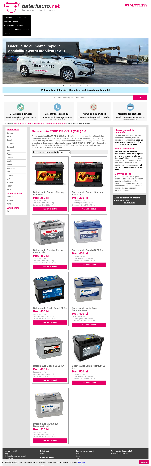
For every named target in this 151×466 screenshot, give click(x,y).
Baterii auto (8, 17)
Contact (99, 17)
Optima (10, 159)
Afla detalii (81, 462)
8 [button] (87, 69)
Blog (6, 437)
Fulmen (10, 141)
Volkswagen (80, 447)
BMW (9, 120)
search (140, 81)
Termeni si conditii (11, 447)
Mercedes (11, 152)
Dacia (78, 440)
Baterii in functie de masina (22, 107)
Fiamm (10, 138)
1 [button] (63, 69)
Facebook (8, 450)
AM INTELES (144, 462)
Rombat (10, 166)
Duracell (10, 131)
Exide (9, 134)
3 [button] (70, 69)
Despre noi (72, 17)
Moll (8, 155)
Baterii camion (14, 177)
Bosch (9, 124)
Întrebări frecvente (86, 17)
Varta (9, 173)
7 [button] (84, 69)
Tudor (9, 169)
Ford (77, 442)
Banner (10, 117)
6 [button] (80, 69)
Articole (62, 17)
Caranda (10, 127)
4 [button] (74, 69)
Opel (77, 455)
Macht (9, 148)
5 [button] (77, 69)
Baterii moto (21, 17)
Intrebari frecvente (12, 445)
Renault (79, 450)
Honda (78, 457)
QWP (9, 162)
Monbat (10, 145)
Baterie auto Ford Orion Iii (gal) (56, 107)
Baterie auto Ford (38, 107)
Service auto (51, 17)
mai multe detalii (50, 192)
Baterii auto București (119, 437)
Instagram (8, 452)
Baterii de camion (35, 17)
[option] (75, 44)
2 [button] (67, 69)
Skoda (78, 445)
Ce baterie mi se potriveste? (15, 440)
